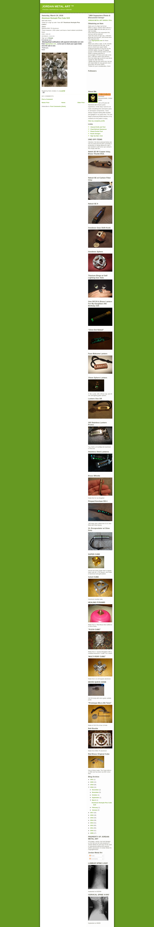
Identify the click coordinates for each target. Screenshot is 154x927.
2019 (92, 784)
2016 (92, 815)
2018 (92, 787)
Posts (92, 856)
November (95, 792)
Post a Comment (47, 99)
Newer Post (45, 102)
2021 (92, 779)
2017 (92, 812)
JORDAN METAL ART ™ (58, 6)
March (94, 800)
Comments (93, 859)
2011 (92, 828)
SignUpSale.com (50, 44)
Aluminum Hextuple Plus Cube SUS (56, 18)
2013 (92, 823)
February (95, 807)
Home (63, 102)
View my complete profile (96, 121)
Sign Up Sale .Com (96, 136)
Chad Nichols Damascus (98, 129)
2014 (92, 820)
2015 (92, 818)
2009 (92, 833)
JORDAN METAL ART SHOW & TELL (100, 20)
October (95, 795)
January (95, 810)
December (95, 790)
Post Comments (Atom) (58, 106)
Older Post (80, 102)
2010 (92, 830)
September (96, 797)
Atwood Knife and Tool (97, 127)
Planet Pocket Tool (96, 131)
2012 (92, 825)
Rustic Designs (95, 133)
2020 (92, 782)
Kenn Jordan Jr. (105, 94)
